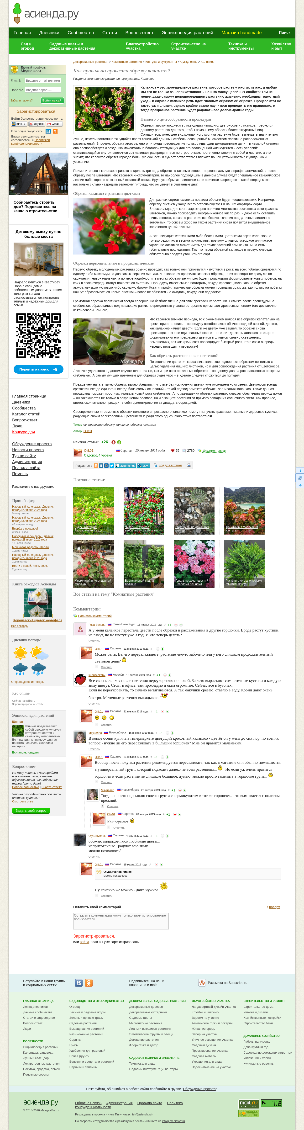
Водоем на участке (205, 1017)
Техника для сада (142, 1063)
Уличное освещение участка (212, 1039)
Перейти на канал (35, 369)
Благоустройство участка (142, 46)
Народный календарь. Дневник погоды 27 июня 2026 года (32, 556)
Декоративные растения (90, 62)
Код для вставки (170, 465)
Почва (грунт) (79, 1056)
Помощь (20, 474)
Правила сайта (26, 468)
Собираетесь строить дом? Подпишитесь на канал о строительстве (35, 206)
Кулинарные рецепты (258, 1063)
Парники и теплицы (83, 1067)
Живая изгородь (203, 1028)
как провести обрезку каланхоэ (106, 424)
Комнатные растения (127, 62)
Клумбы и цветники (206, 1012)
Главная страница (29, 396)
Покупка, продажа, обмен (41, 1069)
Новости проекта (28, 450)
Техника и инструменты (241, 46)
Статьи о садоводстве (39, 1017)
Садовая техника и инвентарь (154, 1058)
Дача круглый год (255, 1047)
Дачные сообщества (37, 1012)
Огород (74, 1006)
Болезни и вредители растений (91, 1061)
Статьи (109, 32)
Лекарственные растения (41, 1063)
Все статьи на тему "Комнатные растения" (114, 594)
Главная (22, 32)
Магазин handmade (241, 32)
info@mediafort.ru (173, 1121)
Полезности (33, 1041)
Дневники (49, 32)
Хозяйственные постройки (262, 1017)
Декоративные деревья (146, 1006)
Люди (17, 426)
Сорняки (75, 1039)
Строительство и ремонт (264, 1001)
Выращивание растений (86, 1028)
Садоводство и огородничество (96, 1001)
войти (84, 942)
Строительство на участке (188, 46)
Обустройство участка (211, 1001)
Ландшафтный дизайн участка (214, 1006)
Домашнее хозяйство (261, 1036)
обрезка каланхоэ (143, 424)
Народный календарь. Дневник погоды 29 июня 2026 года (32, 508)
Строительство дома (258, 1006)
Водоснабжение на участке (211, 1067)
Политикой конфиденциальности (30, 141)
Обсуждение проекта (32, 444)
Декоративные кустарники (148, 1012)
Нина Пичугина (117, 1114)
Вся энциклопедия (25, 752)
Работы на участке (256, 1041)
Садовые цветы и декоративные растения (72, 46)
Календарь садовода (38, 1052)
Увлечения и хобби (257, 1058)
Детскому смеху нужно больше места (39, 234)
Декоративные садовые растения (157, 1001)
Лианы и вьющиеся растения (150, 1028)
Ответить (94, 640)
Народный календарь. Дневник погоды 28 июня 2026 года (32, 538)
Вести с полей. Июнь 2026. (30, 566)
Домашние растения (144, 1039)
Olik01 (88, 431)
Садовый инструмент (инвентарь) (153, 1069)
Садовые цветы (140, 1017)
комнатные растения (104, 78)
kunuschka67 (97, 675)
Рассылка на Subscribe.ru (227, 983)
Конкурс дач (23, 432)
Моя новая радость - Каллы (30, 547)
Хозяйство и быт (281, 46)
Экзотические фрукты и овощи (151, 1034)
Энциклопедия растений (187, 32)
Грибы (74, 1045)
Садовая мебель (204, 1056)
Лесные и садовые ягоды (87, 1012)
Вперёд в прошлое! (25, 528)
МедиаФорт (50, 1110)
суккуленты (130, 78)
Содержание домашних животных (267, 1052)
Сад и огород (27, 46)
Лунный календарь (36, 1058)
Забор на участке (204, 1034)
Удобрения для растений (87, 1050)
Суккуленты (188, 62)
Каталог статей (26, 414)
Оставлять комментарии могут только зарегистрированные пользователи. (121, 921)
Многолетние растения (145, 1023)
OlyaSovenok (97, 836)
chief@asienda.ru (140, 1114)
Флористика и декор (143, 1045)
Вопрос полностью (25, 787)
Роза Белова (97, 624)
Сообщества (81, 32)
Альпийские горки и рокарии (212, 1023)
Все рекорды (19, 626)
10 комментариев (213, 450)
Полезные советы (36, 1074)
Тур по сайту (24, 456)
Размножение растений (86, 1034)
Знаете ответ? (52, 787)
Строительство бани (258, 1023)
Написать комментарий (95, 616)
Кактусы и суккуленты (161, 62)
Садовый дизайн (204, 1045)
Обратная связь (88, 1103)
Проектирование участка (210, 1050)
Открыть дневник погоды (27, 682)
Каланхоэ (208, 62)
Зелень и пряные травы (86, 1017)
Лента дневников (35, 1006)
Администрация (27, 462)
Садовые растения (83, 1023)
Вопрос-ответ (139, 32)
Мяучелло (95, 733)
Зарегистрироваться (93, 936)
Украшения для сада (207, 1061)
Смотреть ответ (23, 801)
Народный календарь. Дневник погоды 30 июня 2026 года (32, 519)
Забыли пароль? (21, 100)
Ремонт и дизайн (255, 1012)
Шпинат (17, 721)
